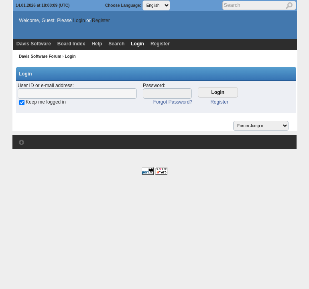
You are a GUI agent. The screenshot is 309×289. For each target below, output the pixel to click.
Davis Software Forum (40, 56)
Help (96, 44)
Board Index (71, 44)
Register (101, 20)
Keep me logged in (46, 102)
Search (116, 44)
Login (79, 20)
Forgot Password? (172, 102)
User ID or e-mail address (45, 85)
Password (153, 85)
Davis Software (33, 44)
